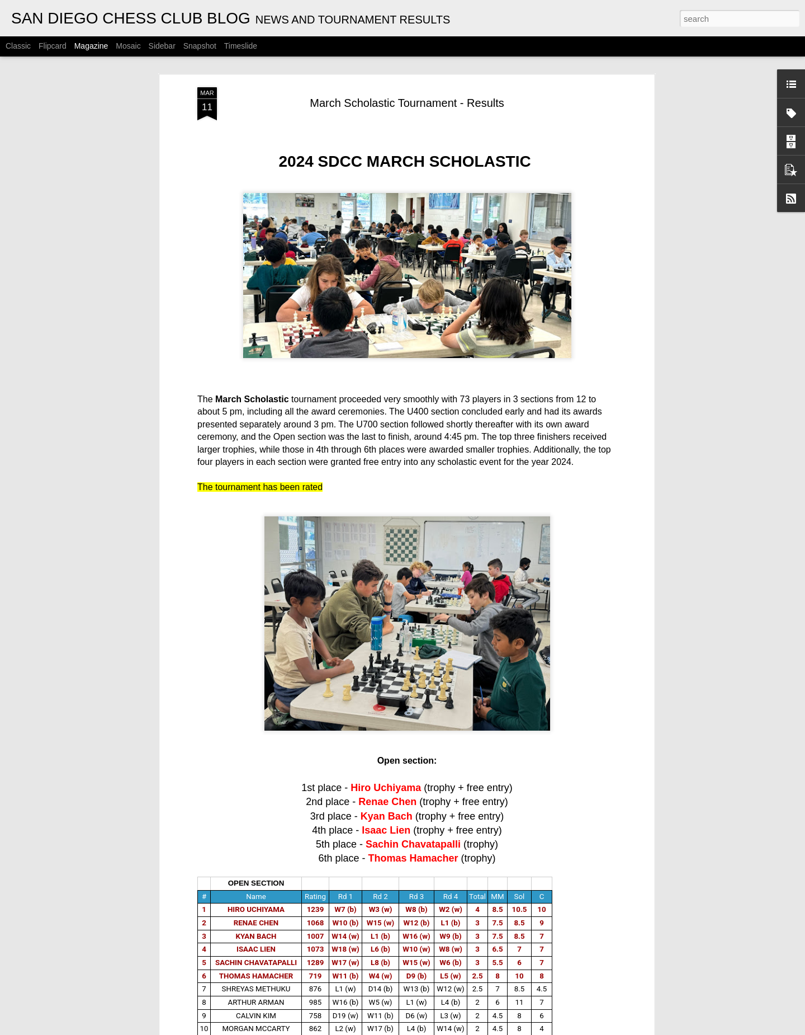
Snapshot (199, 45)
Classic (18, 45)
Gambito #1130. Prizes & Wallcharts (235, 775)
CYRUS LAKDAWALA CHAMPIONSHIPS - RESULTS (397, 1022)
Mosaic (128, 45)
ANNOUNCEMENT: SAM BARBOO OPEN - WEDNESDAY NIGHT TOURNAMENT (377, 654)
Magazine (91, 45)
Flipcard (53, 45)
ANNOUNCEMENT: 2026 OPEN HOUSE (371, 895)
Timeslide (240, 45)
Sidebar (162, 45)
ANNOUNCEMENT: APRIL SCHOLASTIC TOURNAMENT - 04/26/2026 (305, 537)
